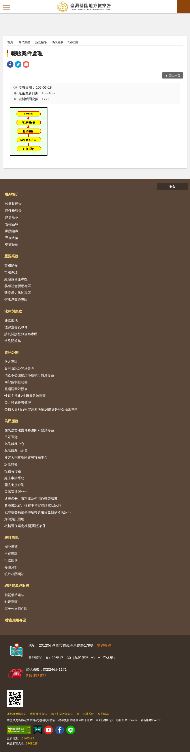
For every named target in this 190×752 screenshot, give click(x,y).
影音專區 (11, 602)
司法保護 (11, 272)
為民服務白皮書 (16, 451)
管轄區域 (11, 224)
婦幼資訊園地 (14, 519)
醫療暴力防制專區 (17, 293)
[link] (10, 65)
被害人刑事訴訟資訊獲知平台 (25, 457)
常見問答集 (12, 341)
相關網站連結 (14, 595)
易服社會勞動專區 (17, 286)
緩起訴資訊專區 (16, 279)
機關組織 (11, 231)
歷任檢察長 (13, 210)
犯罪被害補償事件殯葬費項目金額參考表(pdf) (37, 512)
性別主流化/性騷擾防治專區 (25, 396)
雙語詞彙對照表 (16, 389)
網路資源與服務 (16, 585)
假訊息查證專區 (16, 299)
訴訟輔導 (41, 42)
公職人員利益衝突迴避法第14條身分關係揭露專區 (41, 409)
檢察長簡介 (13, 204)
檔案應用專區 (15, 620)
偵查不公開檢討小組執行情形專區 (29, 375)
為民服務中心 (14, 444)
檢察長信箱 (12, 471)
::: (3, 3)
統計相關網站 (14, 574)
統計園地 (11, 537)
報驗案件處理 (27, 53)
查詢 (183, 6)
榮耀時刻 (11, 245)
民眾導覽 (11, 437)
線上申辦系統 (14, 478)
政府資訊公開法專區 (19, 368)
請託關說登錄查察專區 (21, 334)
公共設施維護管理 (17, 402)
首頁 (10, 42)
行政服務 (11, 560)
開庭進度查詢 (14, 485)
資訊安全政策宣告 (62, 714)
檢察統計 (11, 553)
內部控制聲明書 (16, 382)
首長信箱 (103, 714)
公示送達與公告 (16, 492)
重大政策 (11, 238)
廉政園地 (11, 320)
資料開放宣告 (38, 714)
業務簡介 (11, 265)
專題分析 (11, 567)
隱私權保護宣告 (17, 714)
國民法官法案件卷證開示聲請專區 (29, 430)
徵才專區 (11, 361)
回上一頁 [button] (174, 75)
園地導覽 (11, 546)
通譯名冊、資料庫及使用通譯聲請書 (30, 498)
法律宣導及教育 (16, 327)
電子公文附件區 (16, 608)
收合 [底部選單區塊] (172, 186)
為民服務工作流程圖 (65, 42)
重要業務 (11, 256)
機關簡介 (12, 194)
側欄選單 (6, 7)
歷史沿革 (11, 217)
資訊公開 (11, 352)
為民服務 (24, 42)
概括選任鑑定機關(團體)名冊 (25, 526)
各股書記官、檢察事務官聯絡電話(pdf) (32, 505)
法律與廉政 (13, 311)
